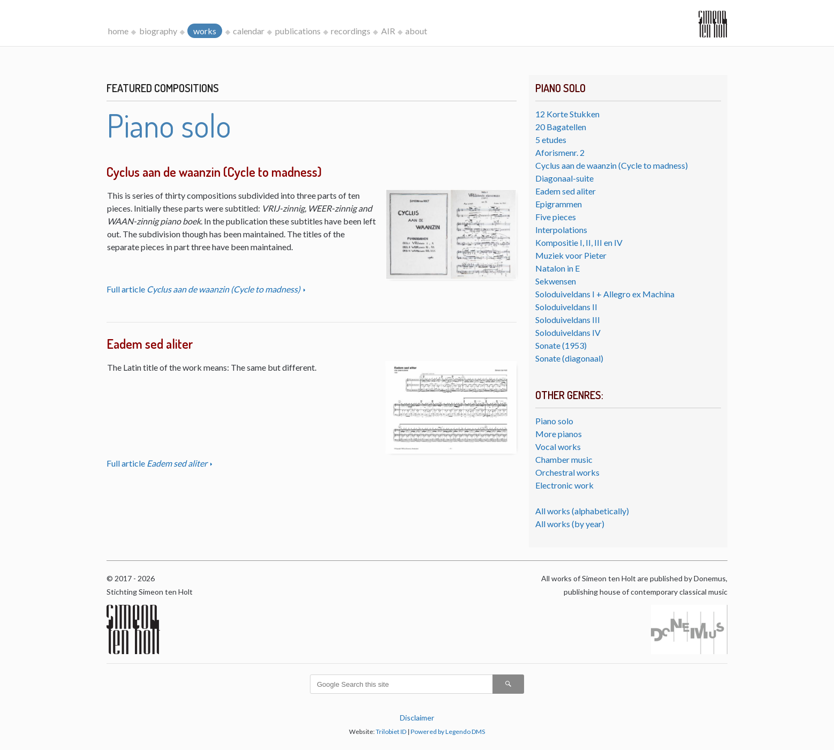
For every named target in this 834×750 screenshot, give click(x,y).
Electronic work (564, 485)
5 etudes (550, 139)
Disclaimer (417, 717)
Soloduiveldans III (567, 319)
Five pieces (555, 217)
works (204, 31)
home (118, 31)
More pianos (558, 434)
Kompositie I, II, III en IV (579, 242)
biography (158, 31)
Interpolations (561, 229)
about (416, 31)
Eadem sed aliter (565, 191)
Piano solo (554, 421)
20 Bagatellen (560, 127)
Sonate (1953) (561, 345)
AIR (388, 31)
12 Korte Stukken (567, 114)
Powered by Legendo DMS (448, 732)
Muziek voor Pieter (570, 255)
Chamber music (564, 459)
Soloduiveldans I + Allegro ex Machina (604, 294)
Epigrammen (558, 204)
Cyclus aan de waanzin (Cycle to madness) (611, 165)
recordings (350, 31)
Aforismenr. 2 (560, 152)
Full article (204, 289)
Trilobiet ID (391, 732)
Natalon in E (557, 268)
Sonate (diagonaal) (569, 358)
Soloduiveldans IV (568, 332)
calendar (248, 31)
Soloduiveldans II (566, 307)
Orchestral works (567, 472)
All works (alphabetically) (582, 511)
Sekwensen (555, 281)
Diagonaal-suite (564, 178)
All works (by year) (569, 524)
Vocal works (558, 446)
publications (298, 31)
